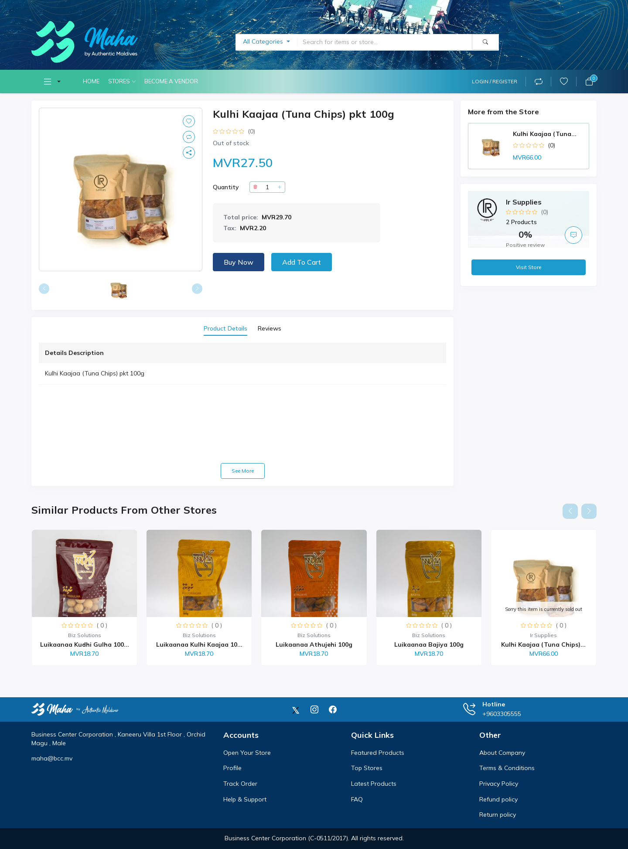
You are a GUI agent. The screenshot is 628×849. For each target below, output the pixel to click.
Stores (119, 81)
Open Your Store (247, 753)
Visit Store (528, 267)
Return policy (497, 814)
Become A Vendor (171, 81)
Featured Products (377, 753)
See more (243, 470)
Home (91, 81)
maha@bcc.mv (51, 758)
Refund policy (498, 799)
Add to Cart (301, 262)
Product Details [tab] (225, 328)
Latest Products (373, 784)
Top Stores (366, 768)
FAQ (357, 799)
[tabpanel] (242, 411)
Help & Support (244, 799)
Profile (232, 768)
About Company (502, 753)
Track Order (240, 784)
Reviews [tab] (269, 328)
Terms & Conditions (507, 768)
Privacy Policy (498, 784)
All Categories (264, 41)
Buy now (238, 262)
